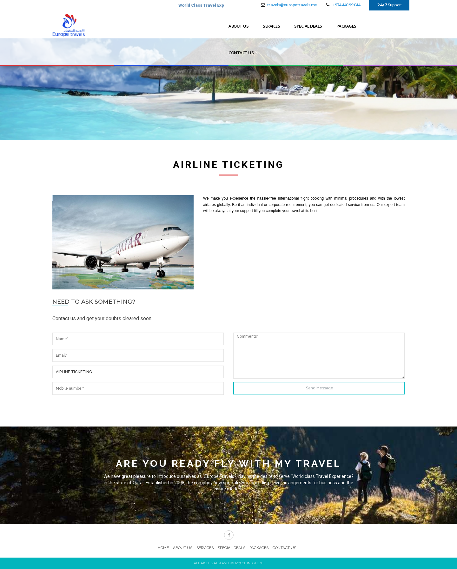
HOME (163, 548)
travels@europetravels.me (292, 5)
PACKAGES (346, 26)
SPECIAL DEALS (308, 26)
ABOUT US (238, 26)
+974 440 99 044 (346, 5)
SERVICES (271, 26)
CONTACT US (241, 53)
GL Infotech (252, 563)
